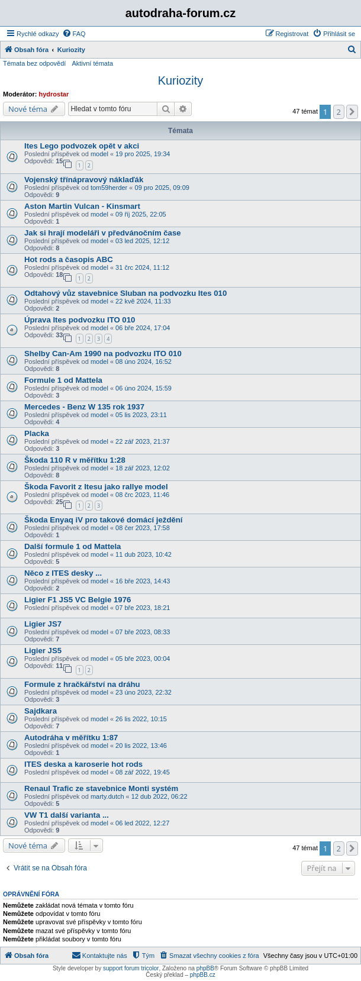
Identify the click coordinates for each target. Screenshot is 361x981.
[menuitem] (74, 34)
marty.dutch (107, 796)
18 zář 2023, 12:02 (142, 468)
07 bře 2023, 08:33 (142, 631)
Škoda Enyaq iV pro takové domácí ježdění (103, 519)
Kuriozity (181, 80)
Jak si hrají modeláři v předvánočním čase (102, 232)
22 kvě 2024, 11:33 (143, 301)
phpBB (205, 968)
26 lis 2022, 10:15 (141, 718)
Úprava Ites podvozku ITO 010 (79, 319)
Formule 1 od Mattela (63, 380)
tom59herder (109, 187)
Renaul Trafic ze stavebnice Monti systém (101, 788)
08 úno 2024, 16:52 (143, 361)
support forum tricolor (131, 968)
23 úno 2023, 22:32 (143, 692)
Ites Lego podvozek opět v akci (81, 145)
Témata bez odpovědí (34, 63)
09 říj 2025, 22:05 (140, 214)
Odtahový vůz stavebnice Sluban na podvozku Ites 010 (125, 293)
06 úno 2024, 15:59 (143, 388)
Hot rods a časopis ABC (68, 259)
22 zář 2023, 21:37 (142, 441)
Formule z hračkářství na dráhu (82, 684)
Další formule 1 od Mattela (72, 546)
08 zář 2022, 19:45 (142, 772)
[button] (352, 112)
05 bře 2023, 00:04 (142, 658)
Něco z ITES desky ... (63, 573)
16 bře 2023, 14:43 (142, 581)
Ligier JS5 (43, 650)
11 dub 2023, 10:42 (143, 554)
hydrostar (54, 94)
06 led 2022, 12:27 (142, 823)
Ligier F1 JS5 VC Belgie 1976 (77, 599)
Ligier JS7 (43, 623)
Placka (36, 433)
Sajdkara (40, 710)
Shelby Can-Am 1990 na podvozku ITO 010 (103, 353)
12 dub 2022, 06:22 (159, 796)
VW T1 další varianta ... (66, 815)
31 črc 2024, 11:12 (142, 267)
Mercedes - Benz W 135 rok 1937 (84, 406)
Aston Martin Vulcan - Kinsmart (82, 206)
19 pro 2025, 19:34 (142, 153)
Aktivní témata (92, 63)
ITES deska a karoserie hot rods (83, 764)
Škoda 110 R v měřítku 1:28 (74, 460)
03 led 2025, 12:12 (142, 240)
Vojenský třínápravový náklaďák (83, 179)
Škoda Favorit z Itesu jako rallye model (96, 486)
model (99, 153)
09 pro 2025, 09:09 (162, 187)
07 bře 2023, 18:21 (142, 607)
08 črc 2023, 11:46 (142, 494)
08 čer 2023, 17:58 (142, 527)
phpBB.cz (202, 975)
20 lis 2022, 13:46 (141, 745)
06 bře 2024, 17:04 (142, 327)
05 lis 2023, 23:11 (141, 414)
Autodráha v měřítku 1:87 (71, 737)
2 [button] (339, 112)
